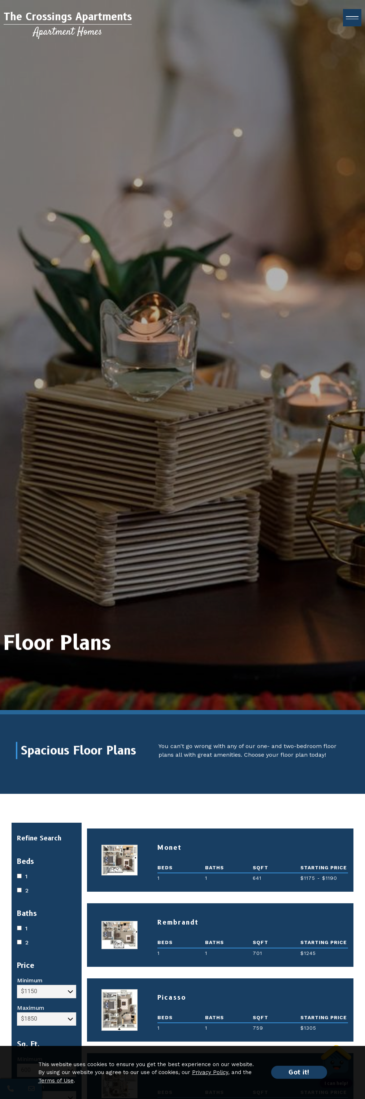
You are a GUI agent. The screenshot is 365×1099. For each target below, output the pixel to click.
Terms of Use (56, 1080)
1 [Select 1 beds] (22, 876)
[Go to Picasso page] (119, 1010)
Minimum (46, 987)
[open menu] (352, 21)
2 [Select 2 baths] (23, 942)
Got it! (299, 1072)
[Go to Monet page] (119, 860)
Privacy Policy (210, 1072)
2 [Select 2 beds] (23, 890)
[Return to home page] (68, 28)
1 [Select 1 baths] (22, 928)
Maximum (46, 1015)
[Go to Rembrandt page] (119, 935)
